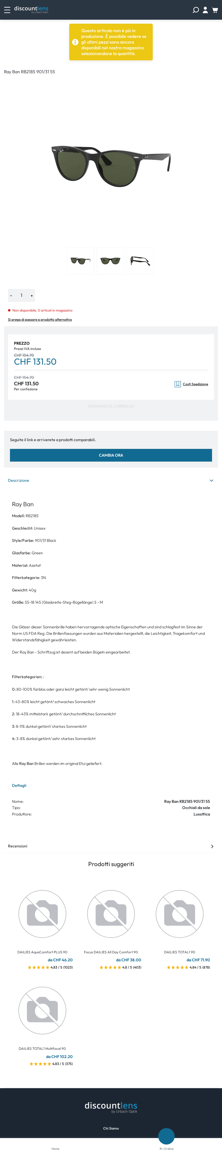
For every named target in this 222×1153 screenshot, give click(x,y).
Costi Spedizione (191, 384)
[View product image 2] (110, 261)
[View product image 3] (140, 261)
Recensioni (111, 845)
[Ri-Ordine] (166, 1136)
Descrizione (111, 480)
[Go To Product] (42, 911)
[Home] (55, 1142)
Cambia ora (111, 455)
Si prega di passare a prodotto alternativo (40, 319)
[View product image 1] (80, 261)
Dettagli (19, 785)
